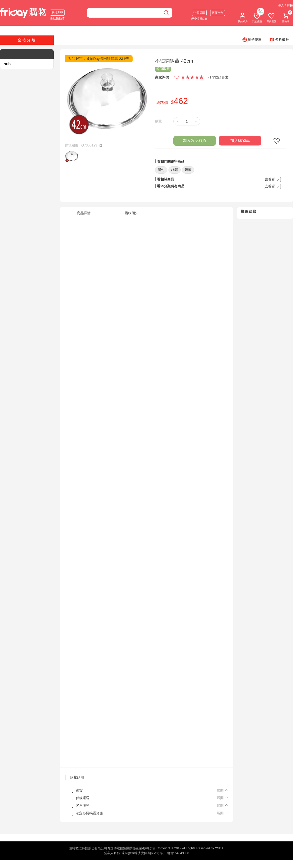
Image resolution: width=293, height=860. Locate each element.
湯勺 (161, 170)
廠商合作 (217, 12)
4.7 (176, 77)
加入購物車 (240, 140)
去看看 (272, 179)
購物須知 (77, 777)
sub (7, 64)
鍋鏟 (174, 170)
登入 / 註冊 (285, 5)
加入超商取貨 (194, 140)
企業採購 (199, 12)
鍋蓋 (188, 170)
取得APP (57, 12)
